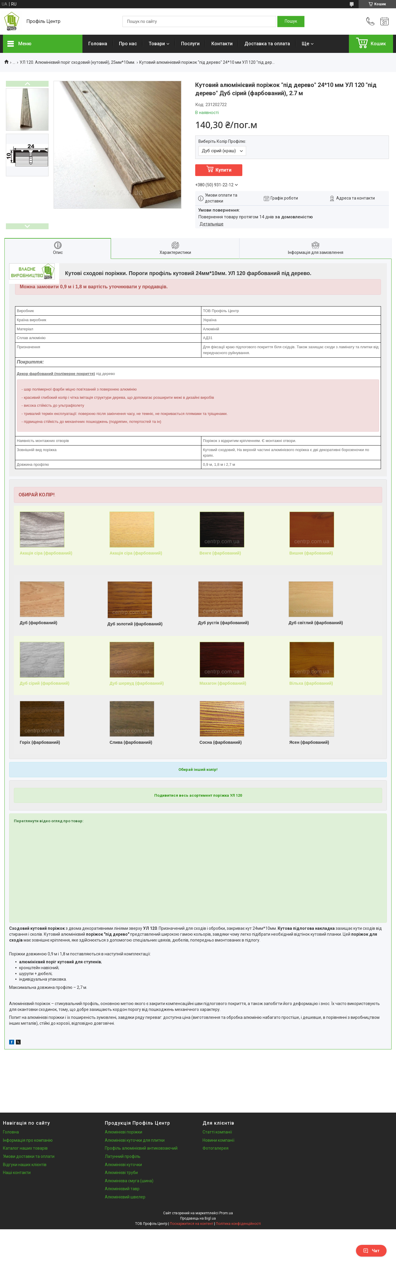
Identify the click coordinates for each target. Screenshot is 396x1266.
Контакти (222, 43)
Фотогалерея (215, 1148)
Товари (157, 43)
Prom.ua (226, 1213)
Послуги (190, 43)
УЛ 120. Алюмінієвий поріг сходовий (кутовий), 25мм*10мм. (77, 62)
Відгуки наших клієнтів (25, 1164)
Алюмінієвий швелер (125, 1197)
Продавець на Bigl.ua (198, 1218)
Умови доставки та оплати (28, 1156)
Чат (371, 1250)
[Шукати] (290, 21)
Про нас (128, 43)
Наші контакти (17, 1172)
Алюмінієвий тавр (122, 1188)
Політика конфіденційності (238, 1224)
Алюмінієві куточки (123, 1164)
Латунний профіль (122, 1156)
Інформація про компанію (28, 1140)
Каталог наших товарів (25, 1148)
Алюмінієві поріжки (123, 1132)
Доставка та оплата (267, 43)
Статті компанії (217, 1132)
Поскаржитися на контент (191, 1224)
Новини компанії (218, 1140)
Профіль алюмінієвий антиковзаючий (141, 1148)
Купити (223, 170)
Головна (97, 43)
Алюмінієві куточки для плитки (135, 1140)
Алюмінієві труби (121, 1172)
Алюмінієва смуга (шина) (129, 1180)
